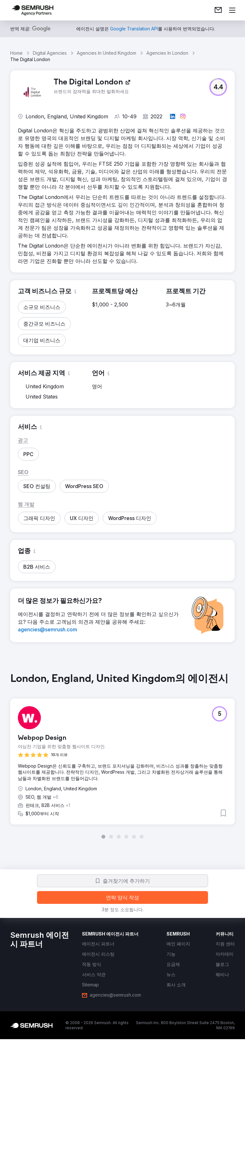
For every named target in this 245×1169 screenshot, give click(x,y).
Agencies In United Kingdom (106, 53)
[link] (218, 10)
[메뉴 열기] (232, 10)
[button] (218, 87)
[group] (122, 756)
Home (16, 53)
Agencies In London (167, 53)
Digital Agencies (50, 53)
